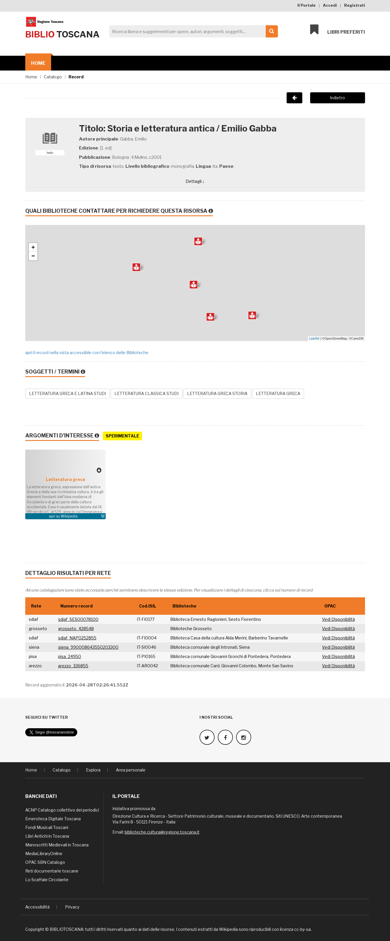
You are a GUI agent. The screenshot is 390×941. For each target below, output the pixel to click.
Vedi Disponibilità (338, 619)
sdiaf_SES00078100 (78, 619)
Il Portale (306, 5)
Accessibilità (37, 906)
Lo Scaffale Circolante (47, 879)
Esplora (93, 769)
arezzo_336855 (73, 665)
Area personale (130, 769)
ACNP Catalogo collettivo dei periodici (62, 809)
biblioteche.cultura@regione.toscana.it (162, 832)
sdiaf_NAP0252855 (77, 637)
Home (38, 63)
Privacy (72, 906)
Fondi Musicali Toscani (46, 827)
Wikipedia (69, 516)
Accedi (330, 5)
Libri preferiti (337, 29)
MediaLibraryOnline (43, 853)
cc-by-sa (302, 929)
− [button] (33, 256)
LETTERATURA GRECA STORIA (217, 393)
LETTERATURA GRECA (278, 393)
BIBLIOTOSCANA (66, 929)
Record (76, 76)
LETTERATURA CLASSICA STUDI (146, 393)
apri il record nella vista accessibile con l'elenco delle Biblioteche (86, 352)
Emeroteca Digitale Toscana (53, 818)
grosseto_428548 (76, 628)
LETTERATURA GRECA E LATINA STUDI (67, 393)
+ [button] (33, 247)
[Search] (192, 31)
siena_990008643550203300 (88, 647)
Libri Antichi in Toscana (47, 836)
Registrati (354, 5)
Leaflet (314, 338)
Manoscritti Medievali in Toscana (57, 844)
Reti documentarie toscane (51, 870)
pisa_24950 (69, 656)
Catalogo (53, 76)
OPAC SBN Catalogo (45, 862)
